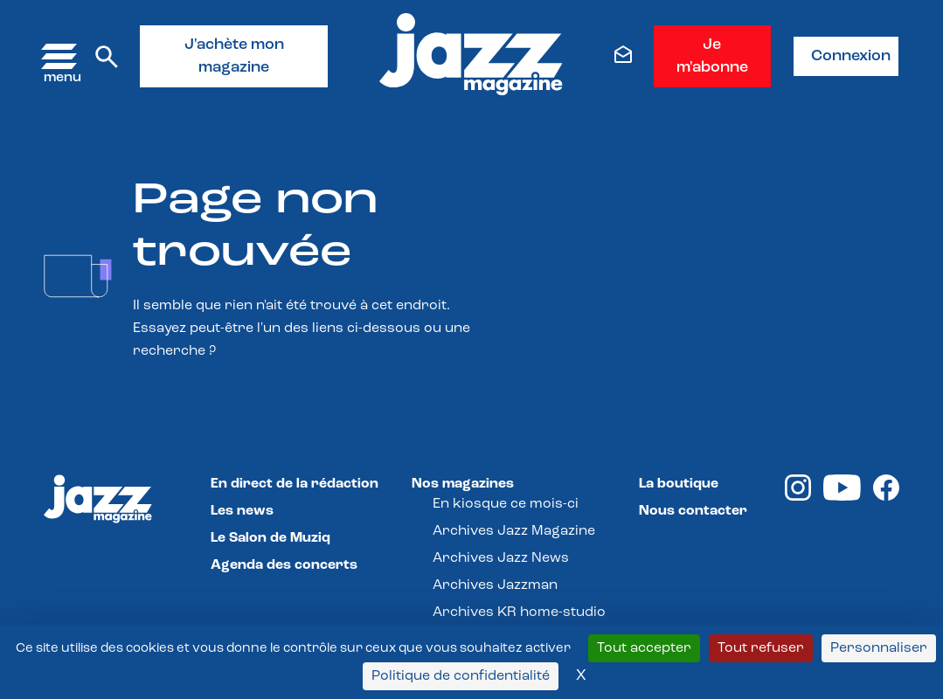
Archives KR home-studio (519, 612)
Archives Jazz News (501, 558)
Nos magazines (463, 484)
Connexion (851, 56)
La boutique (678, 484)
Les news (242, 511)
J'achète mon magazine (234, 56)
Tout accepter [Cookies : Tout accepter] (644, 648)
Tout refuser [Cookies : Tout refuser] (761, 648)
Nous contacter (693, 511)
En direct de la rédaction (294, 484)
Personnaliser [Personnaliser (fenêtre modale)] (878, 648)
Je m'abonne (712, 56)
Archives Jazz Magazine (514, 531)
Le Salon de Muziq (270, 538)
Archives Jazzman (495, 585)
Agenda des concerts (284, 565)
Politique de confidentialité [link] (460, 676)
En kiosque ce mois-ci (506, 504)
